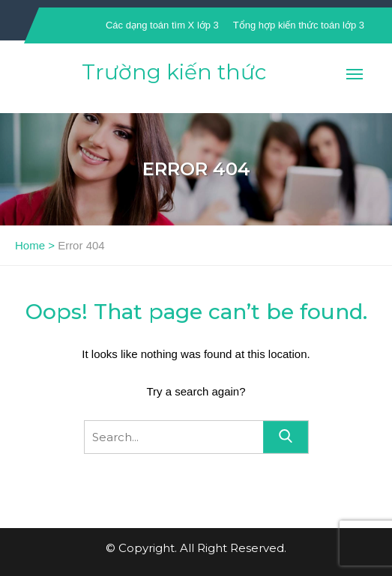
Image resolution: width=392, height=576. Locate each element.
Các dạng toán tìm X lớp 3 (162, 25)
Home (30, 245)
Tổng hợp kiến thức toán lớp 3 (298, 25)
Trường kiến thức (174, 72)
